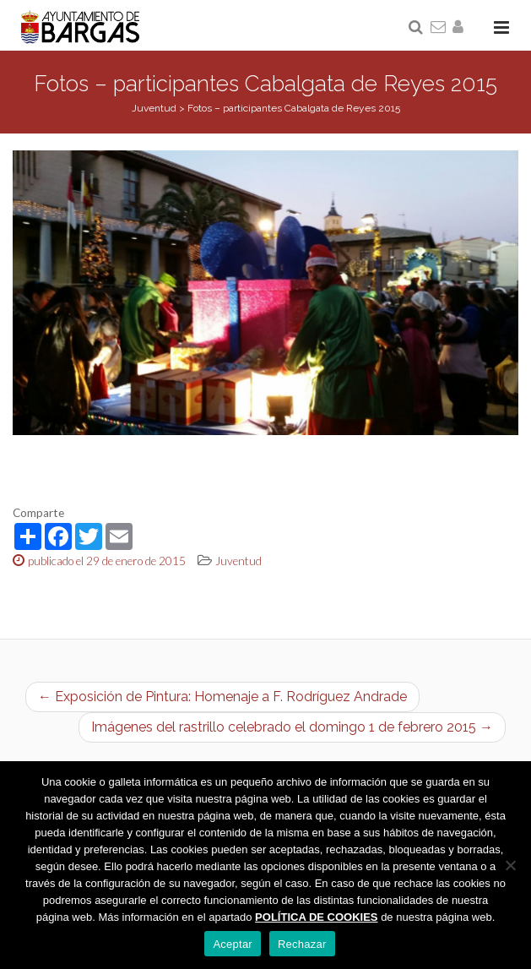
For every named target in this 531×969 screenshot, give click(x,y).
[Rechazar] (509, 865)
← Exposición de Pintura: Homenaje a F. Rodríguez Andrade (222, 697)
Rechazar (302, 944)
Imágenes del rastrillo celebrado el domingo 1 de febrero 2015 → (292, 727)
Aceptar (232, 944)
